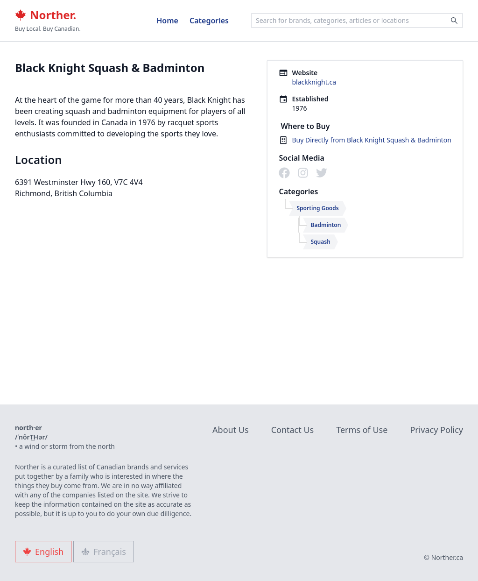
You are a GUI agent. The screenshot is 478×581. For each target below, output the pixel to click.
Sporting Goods (317, 208)
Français (103, 551)
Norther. (45, 14)
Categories (209, 20)
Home (167, 20)
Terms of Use (361, 429)
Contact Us (292, 429)
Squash (320, 242)
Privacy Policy (436, 429)
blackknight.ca (314, 82)
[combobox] (357, 20)
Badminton (325, 225)
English (43, 551)
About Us (230, 429)
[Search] (454, 20)
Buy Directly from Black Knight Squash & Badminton (371, 139)
